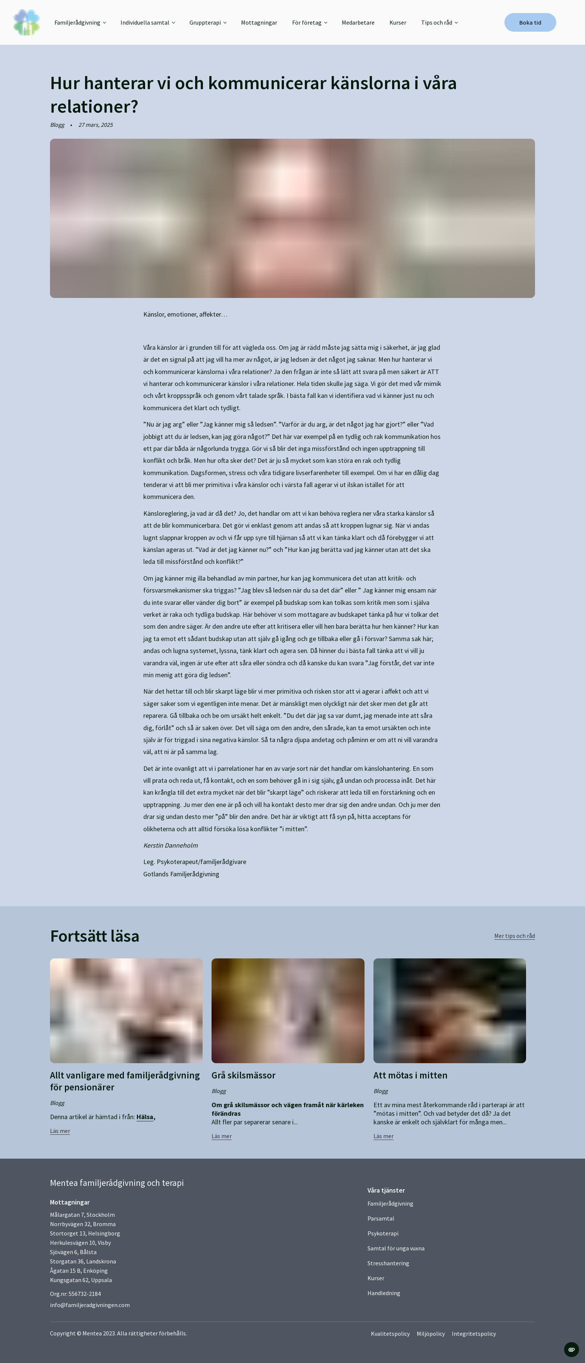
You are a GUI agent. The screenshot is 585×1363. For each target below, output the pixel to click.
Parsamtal (380, 1218)
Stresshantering (388, 1263)
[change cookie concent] (571, 1349)
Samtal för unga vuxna (396, 1248)
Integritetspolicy (475, 1333)
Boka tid (524, 22)
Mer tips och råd (514, 935)
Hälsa (145, 1116)
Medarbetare (365, 22)
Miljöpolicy (431, 1333)
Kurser (405, 22)
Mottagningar (266, 22)
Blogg (57, 124)
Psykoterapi (382, 1233)
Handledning (383, 1293)
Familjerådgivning (390, 1203)
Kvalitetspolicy (390, 1333)
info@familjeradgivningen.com (90, 1305)
